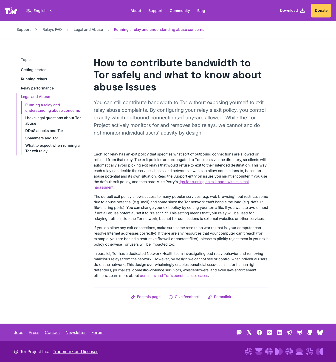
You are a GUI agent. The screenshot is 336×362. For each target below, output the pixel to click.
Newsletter (75, 332)
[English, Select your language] (40, 10)
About (135, 10)
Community (180, 10)
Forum (97, 332)
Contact (52, 332)
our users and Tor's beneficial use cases (174, 275)
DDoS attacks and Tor (44, 130)
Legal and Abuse (88, 29)
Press (34, 332)
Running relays (34, 79)
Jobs (18, 332)
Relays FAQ (52, 29)
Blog (201, 10)
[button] (145, 296)
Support (155, 10)
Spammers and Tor (41, 138)
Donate (321, 10)
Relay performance (37, 88)
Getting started (34, 69)
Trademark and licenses (75, 351)
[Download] (292, 10)
